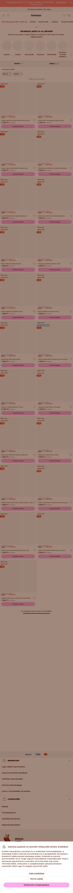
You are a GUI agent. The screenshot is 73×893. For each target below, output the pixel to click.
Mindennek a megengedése (36, 885)
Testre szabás (36, 879)
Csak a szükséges (36, 873)
